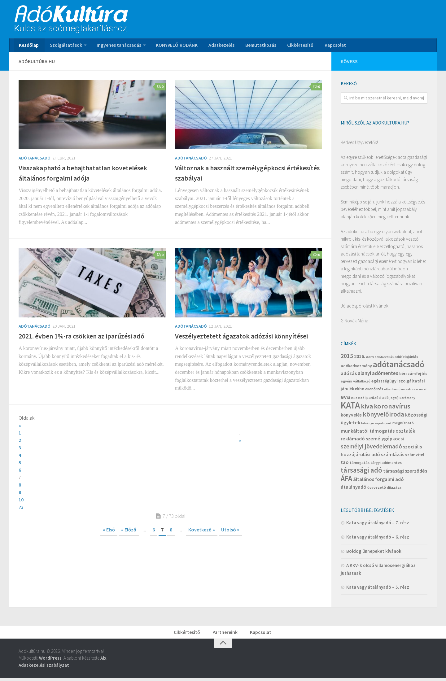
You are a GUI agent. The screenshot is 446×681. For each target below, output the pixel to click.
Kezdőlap (28, 46)
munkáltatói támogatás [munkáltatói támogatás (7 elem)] (368, 433)
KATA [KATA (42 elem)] (350, 407)
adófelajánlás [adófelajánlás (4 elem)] (406, 358)
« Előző (128, 502)
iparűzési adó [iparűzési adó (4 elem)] (377, 399)
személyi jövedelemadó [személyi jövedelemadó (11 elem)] (371, 448)
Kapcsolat (326, 46)
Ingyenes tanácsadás (117, 46)
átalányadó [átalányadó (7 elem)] (353, 489)
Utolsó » (230, 502)
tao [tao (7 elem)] (345, 464)
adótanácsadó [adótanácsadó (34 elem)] (398, 366)
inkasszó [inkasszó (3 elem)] (358, 400)
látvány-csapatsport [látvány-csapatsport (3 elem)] (376, 425)
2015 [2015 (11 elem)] (347, 357)
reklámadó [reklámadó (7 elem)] (353, 440)
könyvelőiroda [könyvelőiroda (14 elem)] (383, 416)
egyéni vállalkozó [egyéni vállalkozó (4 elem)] (355, 383)
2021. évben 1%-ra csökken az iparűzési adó (81, 338)
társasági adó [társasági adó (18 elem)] (361, 471)
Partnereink (225, 634)
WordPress (50, 661)
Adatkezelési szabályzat (44, 668)
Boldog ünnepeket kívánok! (374, 553)
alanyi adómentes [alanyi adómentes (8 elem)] (378, 375)
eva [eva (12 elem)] (345, 398)
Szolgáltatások (64, 46)
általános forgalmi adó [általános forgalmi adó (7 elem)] (378, 481)
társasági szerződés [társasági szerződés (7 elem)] (405, 472)
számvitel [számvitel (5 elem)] (414, 456)
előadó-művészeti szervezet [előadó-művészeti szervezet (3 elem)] (405, 391)
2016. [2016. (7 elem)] (359, 358)
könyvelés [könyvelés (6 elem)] (351, 417)
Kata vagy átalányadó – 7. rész (377, 524)
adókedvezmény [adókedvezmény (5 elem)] (356, 367)
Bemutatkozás (255, 46)
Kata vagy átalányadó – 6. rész (377, 539)
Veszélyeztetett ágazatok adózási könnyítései (241, 338)
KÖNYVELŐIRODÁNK (174, 46)
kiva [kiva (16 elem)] (367, 408)
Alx (103, 661)
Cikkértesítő (293, 46)
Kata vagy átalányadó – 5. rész (377, 589)
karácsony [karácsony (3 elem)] (407, 400)
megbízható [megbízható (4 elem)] (403, 424)
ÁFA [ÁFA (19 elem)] (346, 480)
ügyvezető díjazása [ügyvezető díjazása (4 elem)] (384, 489)
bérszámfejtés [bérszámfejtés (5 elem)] (413, 375)
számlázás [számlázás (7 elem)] (392, 456)
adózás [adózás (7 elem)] (349, 375)
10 (177, 464)
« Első (109, 502)
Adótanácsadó (34, 160)
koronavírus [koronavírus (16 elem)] (392, 408)
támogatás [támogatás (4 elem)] (359, 464)
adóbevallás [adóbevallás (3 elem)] (384, 359)
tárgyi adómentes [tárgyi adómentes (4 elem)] (386, 464)
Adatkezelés (217, 46)
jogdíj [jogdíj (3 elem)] (394, 400)
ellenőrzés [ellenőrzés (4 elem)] (374, 390)
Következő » (201, 502)
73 (21, 479)
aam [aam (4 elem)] (370, 358)
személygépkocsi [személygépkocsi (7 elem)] (385, 440)
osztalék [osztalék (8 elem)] (405, 432)
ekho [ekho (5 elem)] (359, 390)
